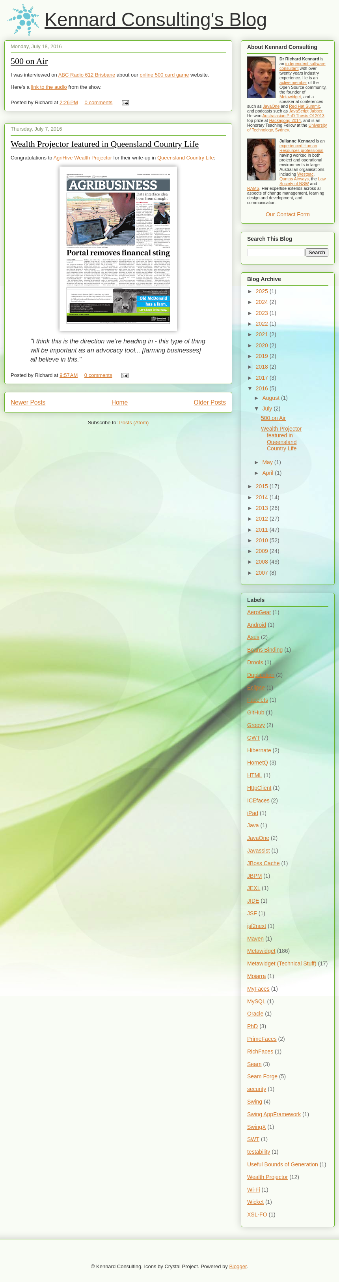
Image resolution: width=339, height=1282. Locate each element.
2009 (263, 551)
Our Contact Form (288, 214)
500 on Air (29, 61)
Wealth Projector (267, 1177)
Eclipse (256, 687)
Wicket (255, 1202)
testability (258, 1152)
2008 (263, 562)
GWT (253, 738)
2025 (263, 291)
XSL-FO (257, 1214)
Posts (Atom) (134, 422)
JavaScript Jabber (305, 111)
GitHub (255, 712)
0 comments (99, 102)
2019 (263, 356)
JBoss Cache (263, 863)
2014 (263, 497)
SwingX (256, 1127)
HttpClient (259, 788)
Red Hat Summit (304, 106)
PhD (252, 1026)
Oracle (255, 1013)
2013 (263, 508)
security (256, 1089)
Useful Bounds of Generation (282, 1164)
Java (253, 825)
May (268, 462)
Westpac (305, 174)
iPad (252, 813)
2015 (263, 486)
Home (120, 402)
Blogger (237, 1266)
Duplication (260, 675)
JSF (252, 913)
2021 (263, 334)
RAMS (253, 188)
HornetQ (257, 762)
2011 (263, 530)
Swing (254, 1101)
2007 (263, 573)
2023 (263, 313)
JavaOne (271, 106)
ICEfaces (258, 800)
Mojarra (256, 976)
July (268, 408)
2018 (263, 367)
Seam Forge (262, 1076)
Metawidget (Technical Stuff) (282, 963)
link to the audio (49, 87)
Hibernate (259, 750)
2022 (263, 323)
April (268, 473)
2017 (263, 378)
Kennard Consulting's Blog (156, 19)
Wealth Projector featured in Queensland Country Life (105, 144)
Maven (255, 938)
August (271, 398)
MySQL (256, 1001)
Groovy (256, 725)
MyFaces (258, 989)
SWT (253, 1139)
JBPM (254, 876)
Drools (255, 662)
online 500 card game (164, 75)
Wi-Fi (253, 1189)
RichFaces (260, 1051)
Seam (254, 1064)
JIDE (253, 901)
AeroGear (259, 612)
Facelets (257, 700)
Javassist (258, 850)
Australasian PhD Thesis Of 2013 (293, 115)
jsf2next (256, 926)
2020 (263, 345)
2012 (263, 518)
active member (293, 82)
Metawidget (290, 96)
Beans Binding (265, 650)
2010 (263, 540)
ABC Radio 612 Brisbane (86, 75)
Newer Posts (28, 402)
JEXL (253, 888)
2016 (263, 388)
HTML (254, 775)
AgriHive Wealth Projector (82, 158)
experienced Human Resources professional (301, 148)
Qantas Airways (294, 178)
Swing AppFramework (274, 1114)
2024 (263, 302)
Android (256, 625)
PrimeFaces (262, 1039)
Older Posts (210, 402)
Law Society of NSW (302, 181)
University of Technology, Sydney (287, 127)
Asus (253, 637)
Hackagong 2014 (285, 120)
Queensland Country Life (185, 158)
